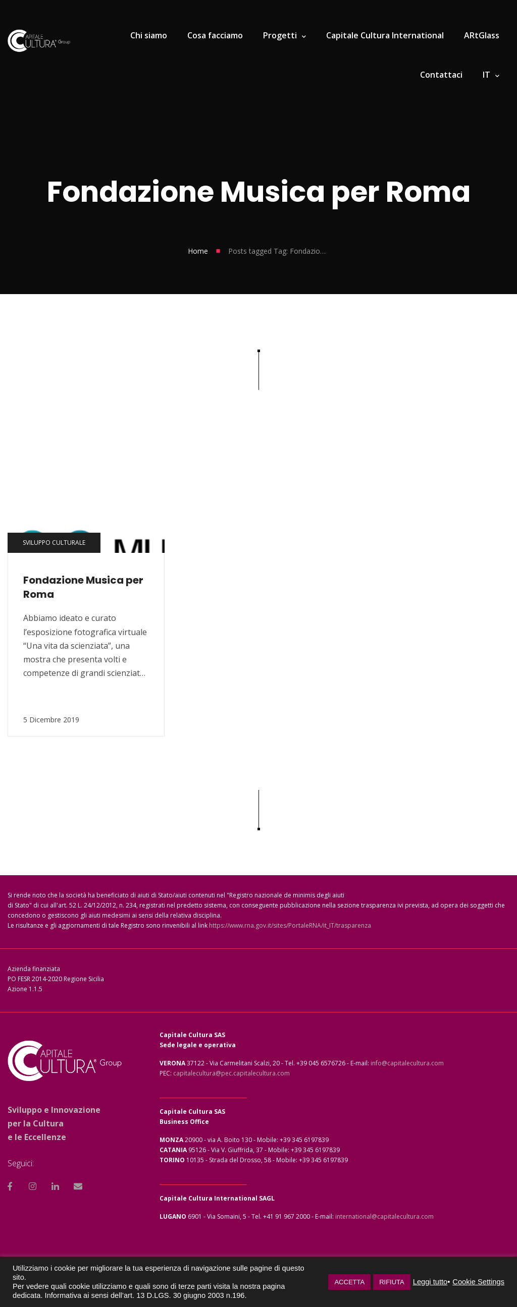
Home (198, 251)
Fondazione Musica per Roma (83, 587)
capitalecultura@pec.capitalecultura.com (231, 1073)
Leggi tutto (430, 1282)
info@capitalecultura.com (407, 1063)
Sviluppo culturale (54, 542)
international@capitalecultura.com (384, 1216)
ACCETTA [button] (349, 1282)
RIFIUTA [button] (391, 1282)
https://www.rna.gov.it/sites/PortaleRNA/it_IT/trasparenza (290, 925)
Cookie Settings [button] (478, 1282)
